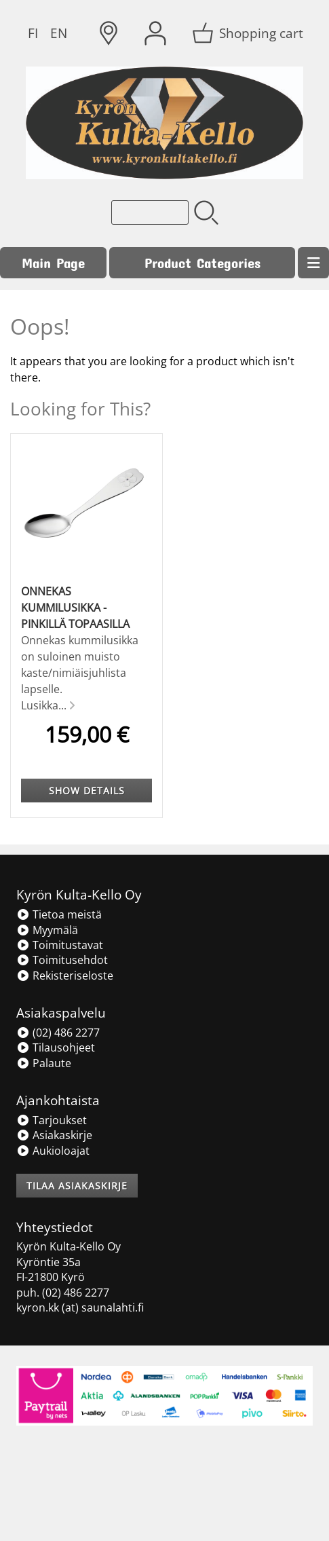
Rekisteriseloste (64, 975)
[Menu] (313, 262)
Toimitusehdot (62, 959)
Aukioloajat (53, 1150)
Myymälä (47, 930)
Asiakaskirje (54, 1135)
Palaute (43, 1063)
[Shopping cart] (249, 33)
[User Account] (155, 33)
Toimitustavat (59, 944)
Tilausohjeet (55, 1047)
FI (33, 33)
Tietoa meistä (59, 914)
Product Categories (202, 262)
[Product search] (150, 212)
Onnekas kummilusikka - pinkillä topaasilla (75, 607)
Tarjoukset (51, 1120)
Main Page (53, 262)
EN (58, 33)
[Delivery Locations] (108, 33)
